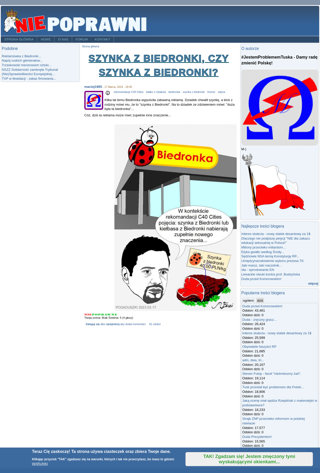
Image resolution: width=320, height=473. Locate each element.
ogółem (249, 300)
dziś (260, 300)
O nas (63, 39)
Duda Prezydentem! (257, 437)
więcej (313, 283)
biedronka (174, 92)
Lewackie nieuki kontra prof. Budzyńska (270, 274)
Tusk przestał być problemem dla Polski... (273, 387)
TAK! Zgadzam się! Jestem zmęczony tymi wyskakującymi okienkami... (249, 459)
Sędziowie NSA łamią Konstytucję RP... (270, 256)
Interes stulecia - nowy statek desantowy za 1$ (275, 234)
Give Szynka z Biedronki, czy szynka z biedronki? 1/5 (88, 314)
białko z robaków (156, 92)
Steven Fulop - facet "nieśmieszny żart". (271, 373)
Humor (211, 92)
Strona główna (19, 39)
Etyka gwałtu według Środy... (262, 252)
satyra (221, 92)
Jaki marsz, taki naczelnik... (261, 265)
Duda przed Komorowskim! (261, 279)
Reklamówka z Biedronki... (21, 56)
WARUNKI (40, 464)
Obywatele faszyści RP (259, 347)
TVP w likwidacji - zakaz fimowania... (29, 78)
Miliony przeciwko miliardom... (263, 247)
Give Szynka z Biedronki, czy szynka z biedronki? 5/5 (114, 314)
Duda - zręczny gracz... (259, 320)
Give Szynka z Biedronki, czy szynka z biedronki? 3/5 (101, 314)
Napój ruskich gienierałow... (22, 60)
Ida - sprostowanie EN (257, 270)
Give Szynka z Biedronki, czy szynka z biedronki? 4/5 (107, 314)
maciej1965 (93, 87)
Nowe (46, 39)
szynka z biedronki (194, 92)
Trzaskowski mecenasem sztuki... (26, 65)
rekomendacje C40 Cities (128, 92)
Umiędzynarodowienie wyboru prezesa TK (272, 261)
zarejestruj (112, 324)
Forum (82, 39)
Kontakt (102, 39)
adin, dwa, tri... (253, 360)
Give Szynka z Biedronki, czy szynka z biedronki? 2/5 (95, 314)
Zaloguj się (93, 324)
